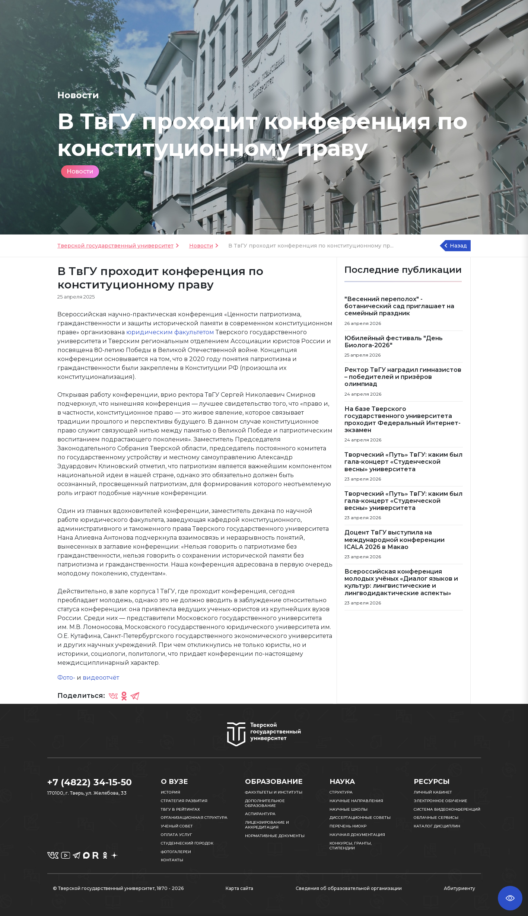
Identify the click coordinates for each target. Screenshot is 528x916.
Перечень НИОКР (348, 826)
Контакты (172, 860)
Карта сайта (239, 888)
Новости (80, 171)
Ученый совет (177, 826)
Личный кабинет (433, 792)
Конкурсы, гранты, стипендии (351, 845)
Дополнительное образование (265, 803)
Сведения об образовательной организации (349, 888)
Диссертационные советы (360, 817)
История (170, 792)
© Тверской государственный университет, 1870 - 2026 (118, 888)
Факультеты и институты (273, 792)
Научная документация (357, 834)
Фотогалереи (176, 851)
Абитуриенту (459, 888)
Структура (341, 792)
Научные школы (349, 809)
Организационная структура (194, 817)
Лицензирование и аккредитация (267, 825)
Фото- (66, 677)
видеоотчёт (101, 677)
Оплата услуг (176, 834)
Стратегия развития (184, 800)
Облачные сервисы (436, 817)
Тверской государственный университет (115, 245)
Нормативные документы (275, 835)
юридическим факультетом (170, 332)
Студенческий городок (187, 843)
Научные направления (356, 800)
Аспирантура (260, 813)
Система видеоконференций (447, 809)
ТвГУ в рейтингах (180, 809)
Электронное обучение (440, 800)
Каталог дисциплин (437, 826)
